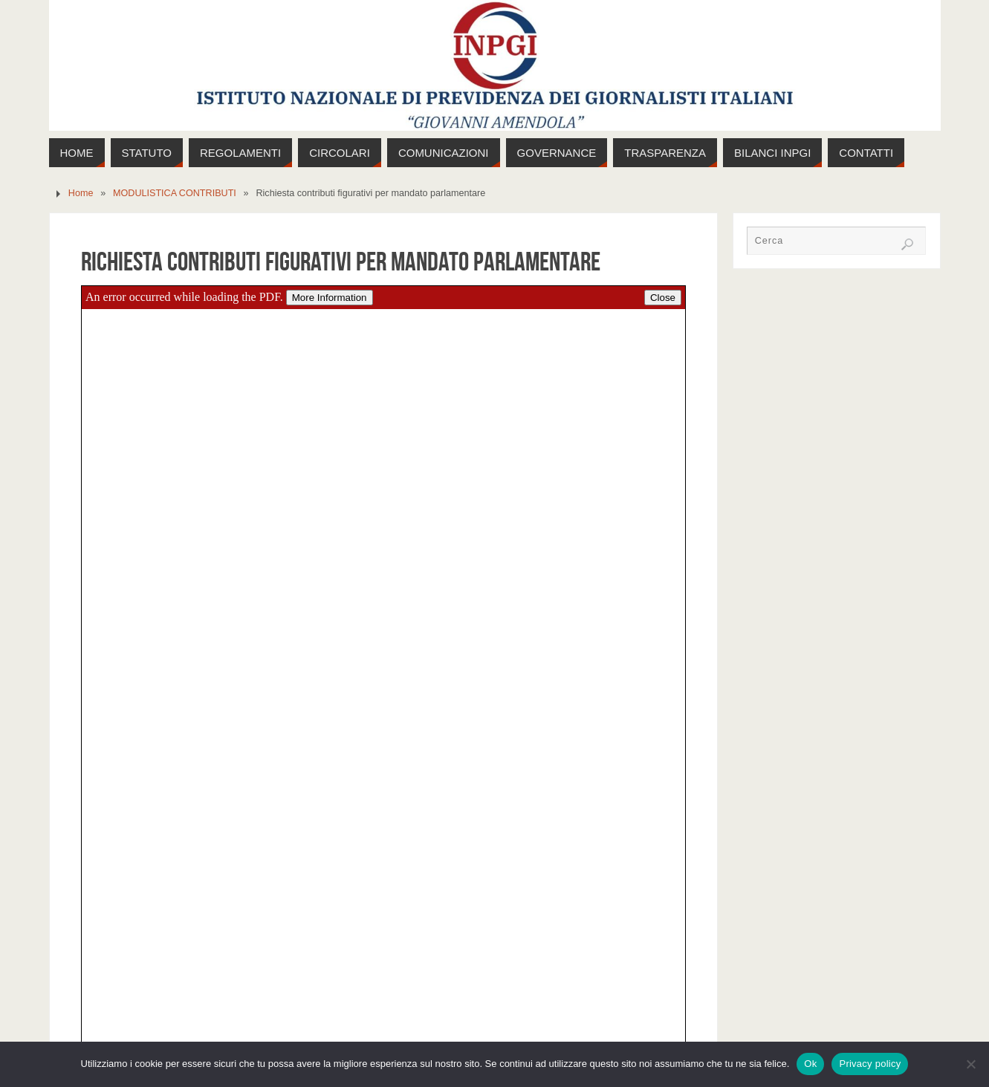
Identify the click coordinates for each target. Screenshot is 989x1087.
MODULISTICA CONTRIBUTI (174, 193)
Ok (810, 1063)
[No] (970, 1064)
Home (81, 193)
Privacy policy (870, 1063)
